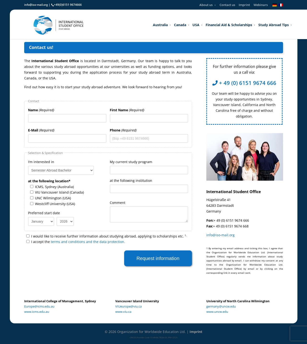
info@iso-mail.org (36, 5)
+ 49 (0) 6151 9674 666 (244, 82)
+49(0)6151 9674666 (68, 5)
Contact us (227, 5)
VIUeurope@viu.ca (128, 306)
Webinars (261, 5)
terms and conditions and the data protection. (88, 241)
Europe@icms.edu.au (39, 306)
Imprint (244, 5)
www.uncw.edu (217, 311)
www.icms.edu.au (36, 311)
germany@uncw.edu (221, 306)
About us (206, 5)
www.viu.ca (123, 311)
